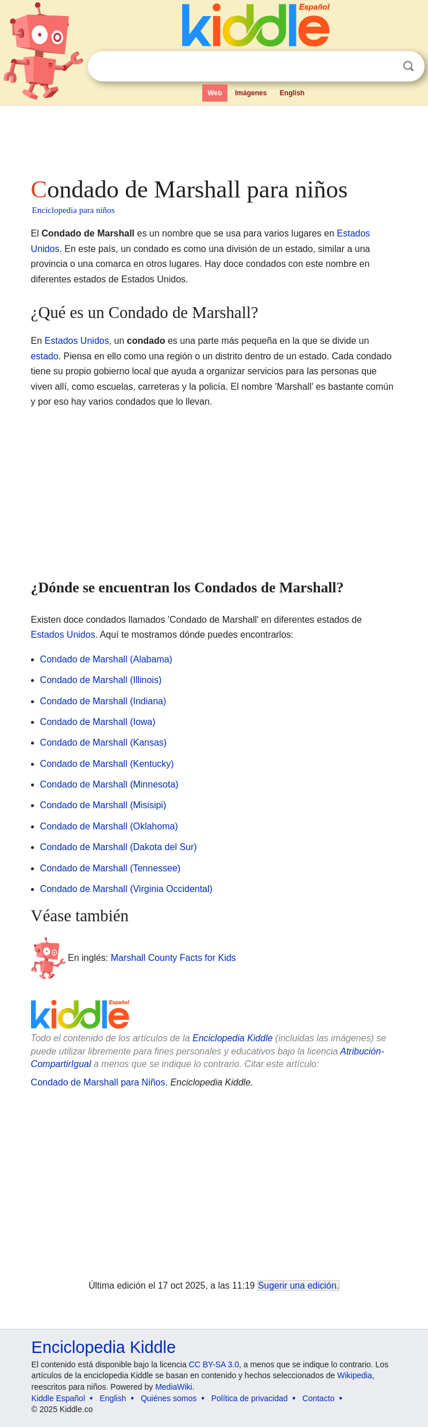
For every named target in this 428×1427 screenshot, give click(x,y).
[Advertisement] (214, 137)
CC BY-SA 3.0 (214, 1364)
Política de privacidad (249, 1398)
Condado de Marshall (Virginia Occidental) (126, 889)
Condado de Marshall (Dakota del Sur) (118, 847)
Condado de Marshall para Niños (98, 1082)
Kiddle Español (58, 1398)
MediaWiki (173, 1386)
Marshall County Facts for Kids (173, 958)
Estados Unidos (77, 341)
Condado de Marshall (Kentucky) (107, 764)
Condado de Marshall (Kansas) (103, 742)
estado (45, 356)
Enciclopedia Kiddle (232, 1038)
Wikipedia (354, 1375)
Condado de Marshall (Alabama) (106, 659)
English (292, 93)
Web (214, 93)
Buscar (408, 66)
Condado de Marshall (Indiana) (103, 701)
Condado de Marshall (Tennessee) (110, 868)
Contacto (318, 1398)
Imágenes (251, 93)
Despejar (385, 66)
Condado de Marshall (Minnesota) (109, 784)
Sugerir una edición (297, 1285)
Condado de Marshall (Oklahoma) (109, 826)
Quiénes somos (168, 1398)
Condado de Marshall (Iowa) (98, 722)
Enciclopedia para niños (73, 210)
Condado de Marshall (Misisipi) (103, 805)
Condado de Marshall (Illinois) (101, 680)
